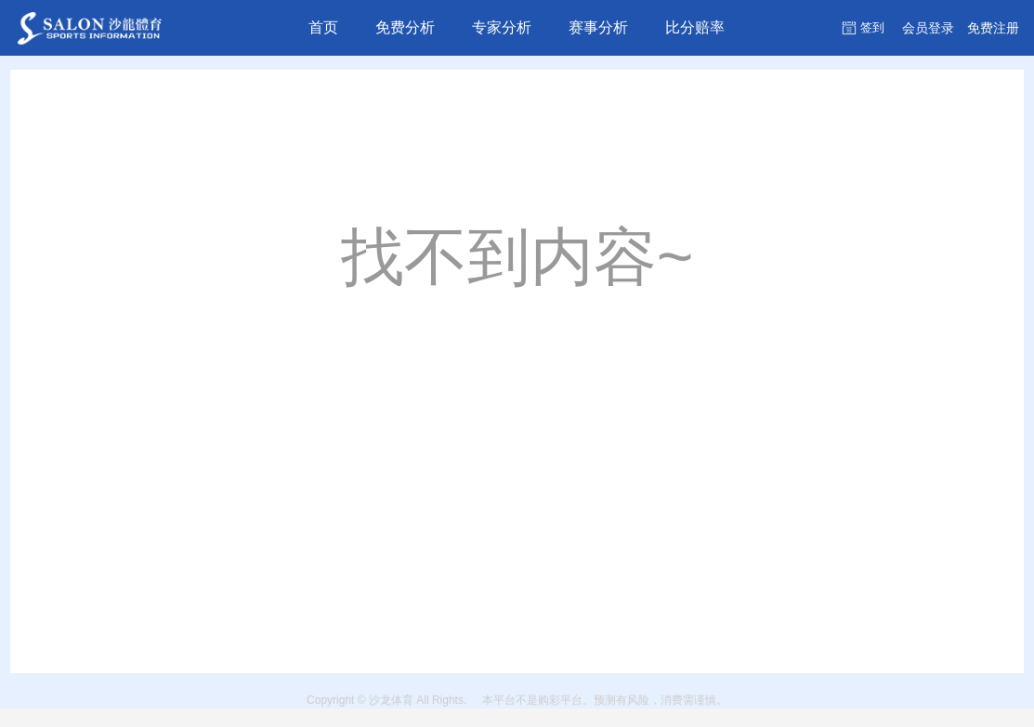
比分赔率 (695, 27)
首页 (323, 27)
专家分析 (501, 27)
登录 (928, 27)
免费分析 (405, 27)
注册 (993, 27)
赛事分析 (598, 27)
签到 (872, 27)
